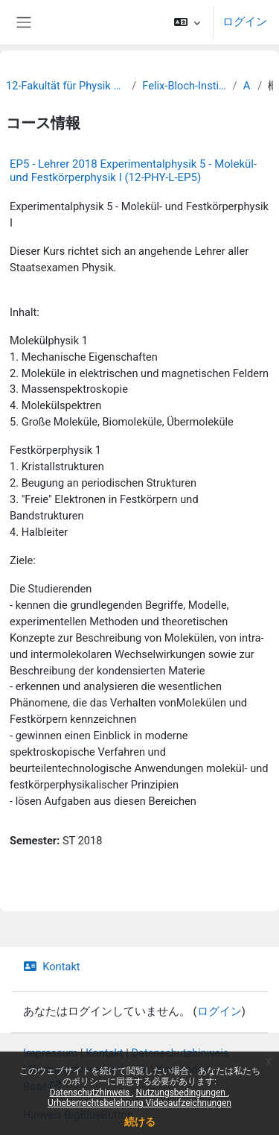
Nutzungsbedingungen (182, 1092)
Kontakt (51, 966)
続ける (139, 1122)
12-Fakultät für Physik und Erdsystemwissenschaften (66, 85)
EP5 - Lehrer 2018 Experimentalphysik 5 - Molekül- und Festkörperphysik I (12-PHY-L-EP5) (133, 170)
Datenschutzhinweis (91, 1092)
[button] (187, 22)
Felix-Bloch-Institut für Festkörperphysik (184, 85)
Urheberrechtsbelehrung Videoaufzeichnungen (139, 1103)
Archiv (247, 85)
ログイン (244, 21)
